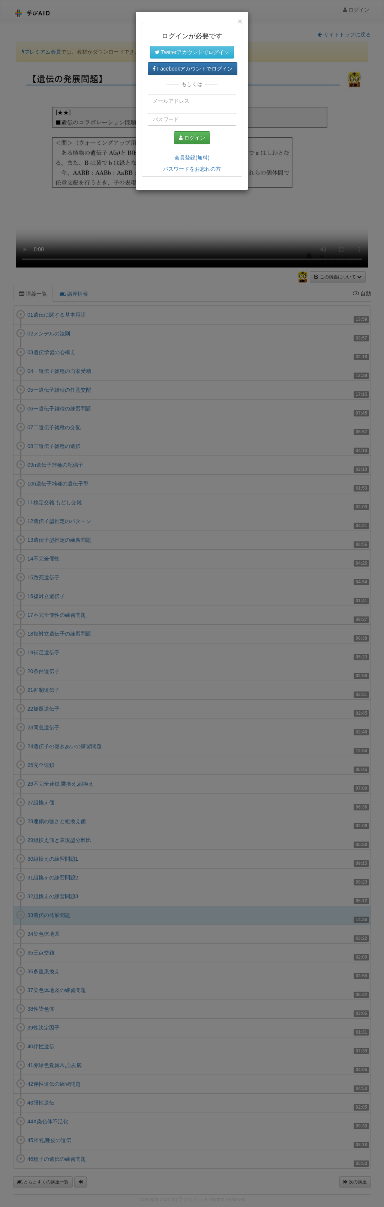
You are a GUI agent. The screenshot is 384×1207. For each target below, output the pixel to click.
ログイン (192, 138)
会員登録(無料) (191, 158)
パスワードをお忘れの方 (192, 169)
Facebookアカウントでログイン (192, 69)
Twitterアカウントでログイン (192, 52)
